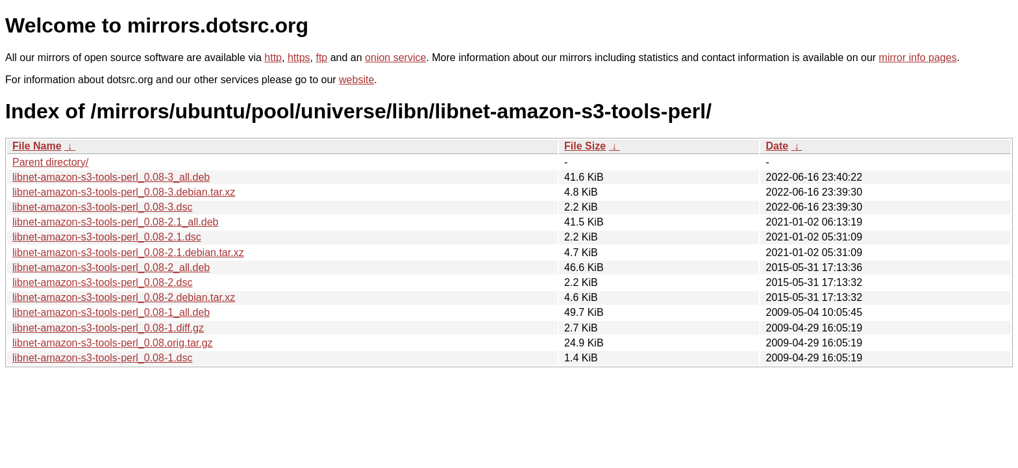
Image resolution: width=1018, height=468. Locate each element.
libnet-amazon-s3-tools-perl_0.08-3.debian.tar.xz (123, 192)
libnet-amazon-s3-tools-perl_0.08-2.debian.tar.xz (123, 297)
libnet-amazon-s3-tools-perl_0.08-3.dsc (102, 207)
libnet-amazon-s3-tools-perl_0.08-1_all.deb (111, 312)
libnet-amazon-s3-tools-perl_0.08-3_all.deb (111, 177)
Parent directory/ (50, 162)
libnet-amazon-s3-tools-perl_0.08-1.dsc (102, 357)
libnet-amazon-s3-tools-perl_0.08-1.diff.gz (108, 327)
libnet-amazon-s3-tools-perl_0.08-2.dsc (102, 282)
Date (776, 145)
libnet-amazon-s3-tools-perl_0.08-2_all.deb (111, 267)
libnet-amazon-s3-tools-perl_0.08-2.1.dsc (106, 236)
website (356, 79)
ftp (321, 57)
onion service (395, 57)
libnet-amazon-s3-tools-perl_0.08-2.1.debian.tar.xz (128, 252)
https (299, 57)
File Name (37, 145)
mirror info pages (918, 57)
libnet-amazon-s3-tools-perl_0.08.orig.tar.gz (112, 342)
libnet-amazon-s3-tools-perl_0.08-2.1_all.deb (115, 222)
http (273, 57)
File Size (585, 145)
